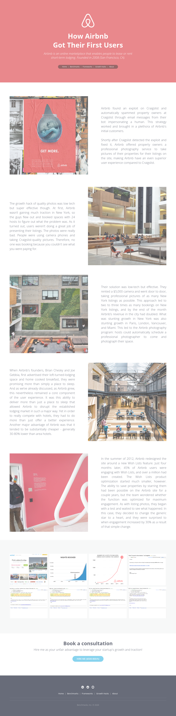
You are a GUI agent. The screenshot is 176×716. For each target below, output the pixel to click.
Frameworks (87, 67)
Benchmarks (75, 67)
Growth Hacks (100, 67)
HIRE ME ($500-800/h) (88, 658)
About (111, 67)
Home (64, 67)
